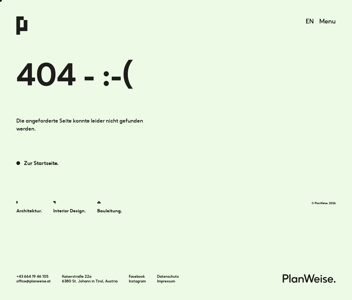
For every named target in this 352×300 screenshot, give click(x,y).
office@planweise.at (33, 281)
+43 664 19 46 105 (32, 276)
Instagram (137, 281)
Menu (327, 21)
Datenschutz (168, 276)
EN (310, 21)
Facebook (137, 276)
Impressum (166, 281)
